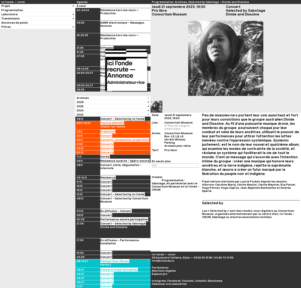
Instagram (159, 280)
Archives (181, 2)
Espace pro (159, 273)
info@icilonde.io (163, 260)
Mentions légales (164, 270)
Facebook (174, 280)
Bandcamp (215, 280)
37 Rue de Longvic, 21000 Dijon (177, 127)
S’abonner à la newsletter (169, 283)
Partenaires (160, 267)
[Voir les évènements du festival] (148, 102)
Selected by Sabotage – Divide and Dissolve (218, 2)
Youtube (187, 280)
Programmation (163, 2)
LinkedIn (200, 280)
